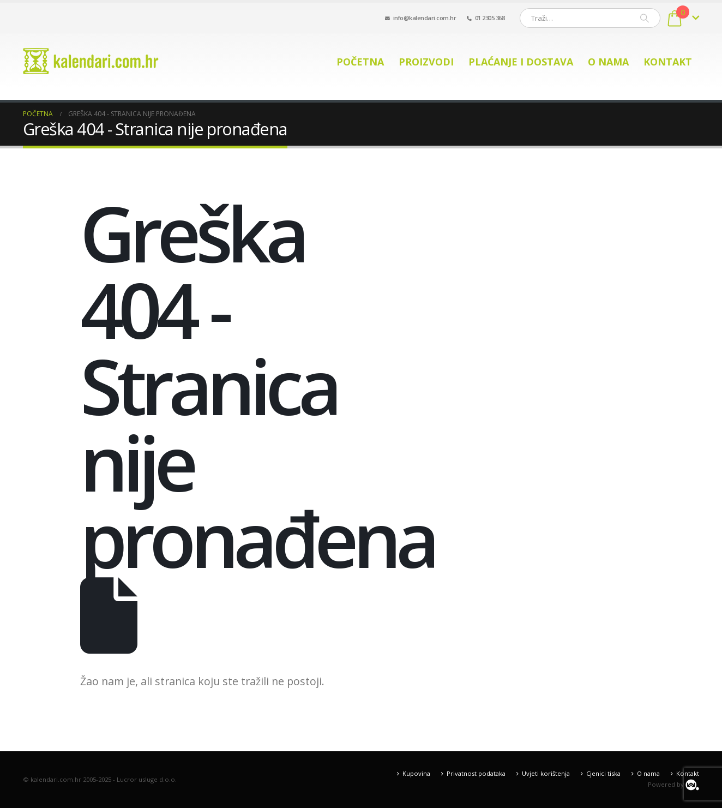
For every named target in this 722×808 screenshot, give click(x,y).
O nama (608, 61)
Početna (360, 61)
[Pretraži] (644, 18)
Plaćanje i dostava (520, 61)
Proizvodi (426, 61)
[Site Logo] (91, 61)
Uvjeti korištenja (546, 773)
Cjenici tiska (603, 773)
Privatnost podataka (476, 773)
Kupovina (416, 773)
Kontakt (667, 61)
